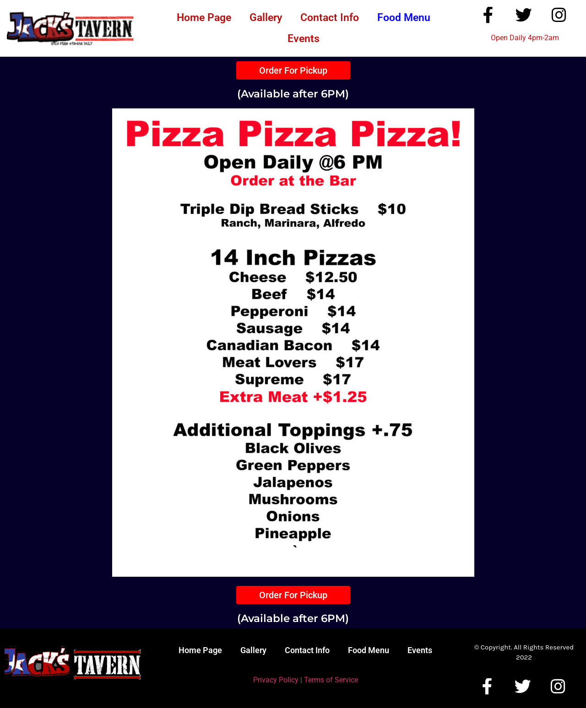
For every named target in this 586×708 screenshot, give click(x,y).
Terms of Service (331, 680)
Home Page (204, 17)
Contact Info (329, 17)
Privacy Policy (275, 680)
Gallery (266, 17)
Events (304, 38)
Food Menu (403, 17)
